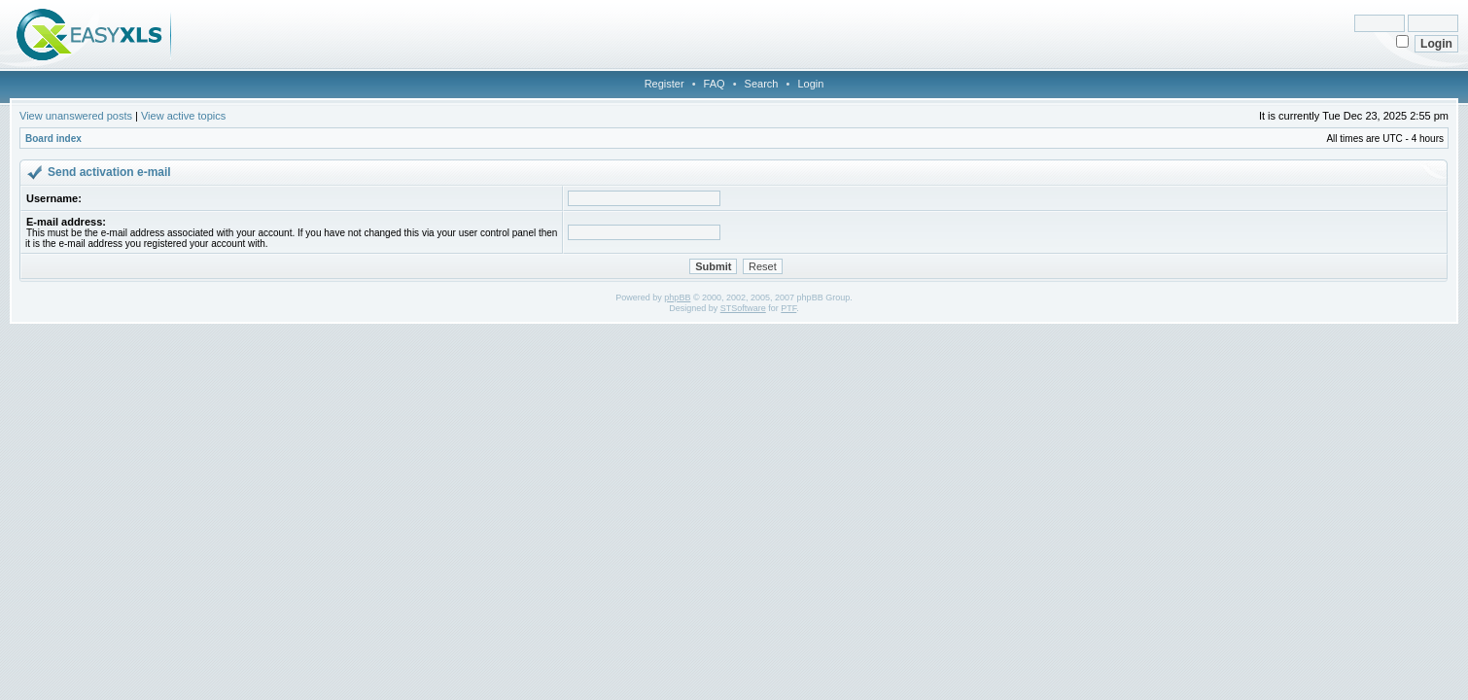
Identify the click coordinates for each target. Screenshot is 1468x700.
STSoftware (743, 308)
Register (664, 83)
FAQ (714, 83)
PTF (788, 308)
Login (810, 83)
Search (762, 83)
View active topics (183, 116)
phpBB (677, 297)
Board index (53, 138)
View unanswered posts (75, 116)
